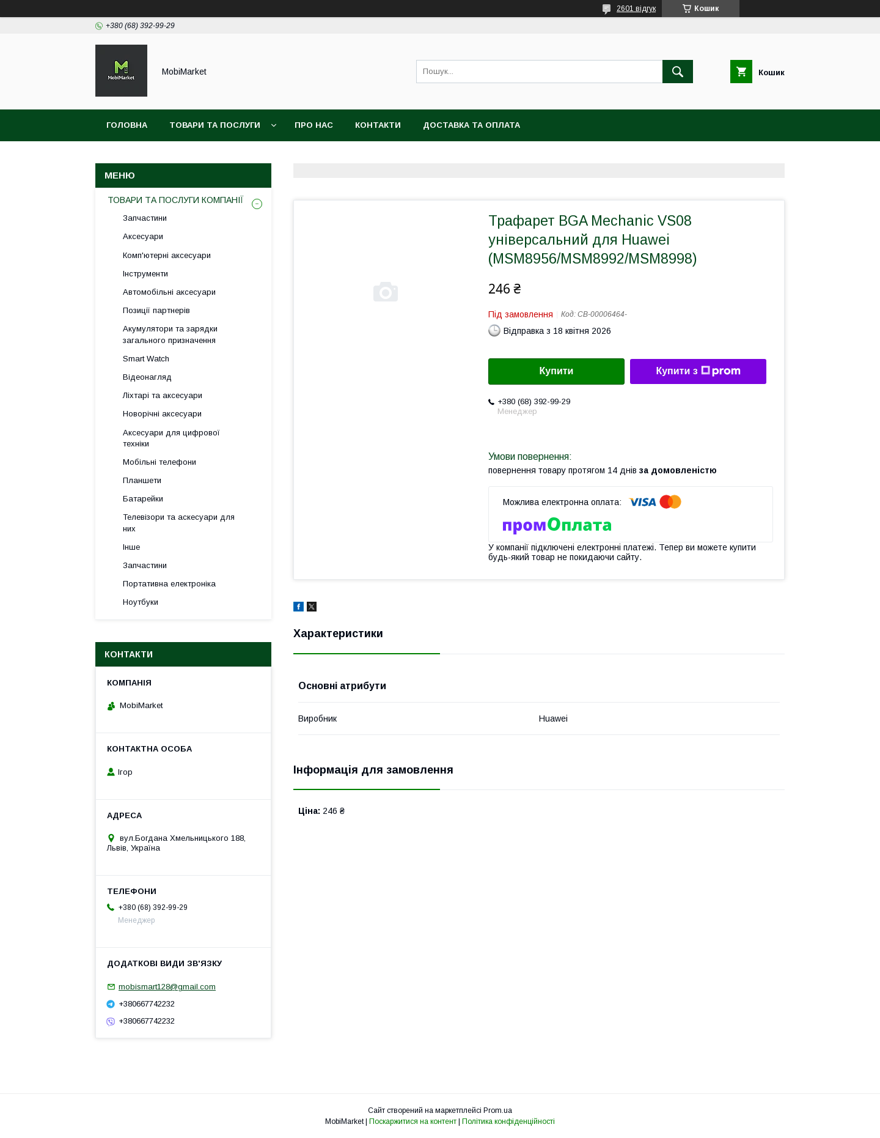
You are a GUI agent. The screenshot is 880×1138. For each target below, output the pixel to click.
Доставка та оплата (471, 125)
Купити (557, 371)
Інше (131, 547)
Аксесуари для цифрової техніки (171, 438)
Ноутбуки (140, 602)
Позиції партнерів (156, 310)
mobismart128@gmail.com (167, 986)
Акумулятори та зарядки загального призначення (170, 334)
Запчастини (145, 218)
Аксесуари (143, 236)
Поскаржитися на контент (413, 1121)
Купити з (698, 371)
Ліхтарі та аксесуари (162, 395)
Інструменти (145, 273)
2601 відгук (636, 8)
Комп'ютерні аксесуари (167, 255)
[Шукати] (677, 71)
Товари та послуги (214, 125)
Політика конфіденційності (508, 1121)
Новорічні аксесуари (162, 413)
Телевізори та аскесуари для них (179, 522)
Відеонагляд (147, 377)
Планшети (142, 480)
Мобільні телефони (159, 462)
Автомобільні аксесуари (169, 292)
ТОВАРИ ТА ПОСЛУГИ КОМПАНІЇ (176, 200)
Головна (126, 125)
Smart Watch (146, 358)
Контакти (378, 125)
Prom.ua (497, 1110)
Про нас (314, 125)
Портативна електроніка (169, 583)
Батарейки (143, 498)
